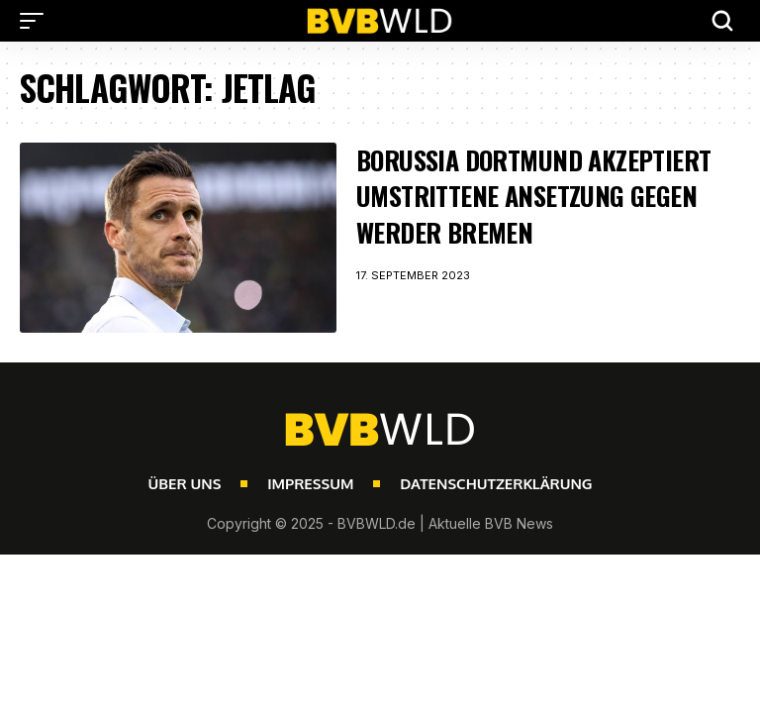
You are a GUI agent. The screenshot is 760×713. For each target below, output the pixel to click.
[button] (36, 21)
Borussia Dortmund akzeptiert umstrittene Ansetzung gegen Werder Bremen (533, 196)
